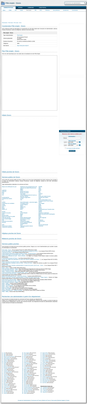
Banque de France (24, 191)
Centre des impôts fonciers (44, 196)
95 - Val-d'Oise (44, 382)
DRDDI (21, 208)
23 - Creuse (4, 377)
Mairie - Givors (5, 267)
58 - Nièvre (24, 380)
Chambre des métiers (43, 197)
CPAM (10, 10)
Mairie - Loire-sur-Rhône (7, 285)
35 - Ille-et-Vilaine (25, 352)
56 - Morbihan (25, 377)
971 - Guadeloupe (44, 387)
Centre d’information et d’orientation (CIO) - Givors (13, 254)
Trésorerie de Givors (6, 252)
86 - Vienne (43, 371)
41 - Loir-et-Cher (25, 360)
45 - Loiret (24, 364)
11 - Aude (4, 364)
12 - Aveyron (4, 365)
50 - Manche (24, 370)
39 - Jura (24, 357)
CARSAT (40, 193)
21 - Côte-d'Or (5, 375)
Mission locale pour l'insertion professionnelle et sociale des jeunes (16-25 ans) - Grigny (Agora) (24, 277)
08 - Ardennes (5, 361)
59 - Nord (24, 381)
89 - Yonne (43, 375)
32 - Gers (4, 390)
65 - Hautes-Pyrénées (26, 388)
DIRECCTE (22, 207)
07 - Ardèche (4, 360)
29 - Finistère (4, 384)
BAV (39, 191)
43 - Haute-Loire (25, 362)
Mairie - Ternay (5, 286)
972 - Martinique (44, 388)
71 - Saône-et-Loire (45, 354)
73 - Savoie (43, 356)
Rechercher (72, 151)
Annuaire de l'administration (24, 400)
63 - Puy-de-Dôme (26, 386)
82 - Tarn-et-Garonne (45, 367)
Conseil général (5, 197)
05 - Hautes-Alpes (5, 357)
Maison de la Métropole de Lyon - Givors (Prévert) (13, 255)
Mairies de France (46, 400)
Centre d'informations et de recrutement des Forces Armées (45, 200)
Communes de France (36, 400)
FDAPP (3, 211)
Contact (67, 400)
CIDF (39, 198)
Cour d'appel (41, 203)
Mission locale (5, 215)
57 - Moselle (24, 379)
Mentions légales (61, 400)
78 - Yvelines (43, 362)
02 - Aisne (4, 354)
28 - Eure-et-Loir (5, 383)
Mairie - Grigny (5, 283)
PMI (35, 10)
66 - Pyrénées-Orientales (27, 389)
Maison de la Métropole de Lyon (9, 186)
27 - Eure (4, 382)
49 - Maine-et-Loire (26, 369)
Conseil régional (24, 204)
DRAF (3, 208)
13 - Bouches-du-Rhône (7, 367)
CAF (16, 10)
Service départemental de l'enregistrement (26, 223)
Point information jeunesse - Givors (10, 270)
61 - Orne (24, 383)
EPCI (41, 10)
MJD (21, 215)
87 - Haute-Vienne (44, 373)
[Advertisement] (43, 16)
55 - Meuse (24, 376)
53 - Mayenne (25, 374)
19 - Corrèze (4, 374)
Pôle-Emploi (28, 10)
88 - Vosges (43, 374)
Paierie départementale (25, 217)
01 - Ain (3, 352)
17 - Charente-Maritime (7, 371)
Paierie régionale (42, 217)
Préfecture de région (24, 221)
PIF (39, 218)
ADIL (39, 188)
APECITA (4, 191)
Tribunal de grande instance (26, 226)
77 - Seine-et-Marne (45, 361)
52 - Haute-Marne (25, 373)
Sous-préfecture (56, 10)
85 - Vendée (43, 370)
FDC (21, 211)
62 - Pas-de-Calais (26, 384)
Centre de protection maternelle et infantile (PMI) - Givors (15, 272)
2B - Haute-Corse (5, 387)
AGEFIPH (4, 190)
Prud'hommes (41, 221)
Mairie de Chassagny (7, 288)
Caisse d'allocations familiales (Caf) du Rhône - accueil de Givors (17, 263)
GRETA (40, 211)
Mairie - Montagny (6, 284)
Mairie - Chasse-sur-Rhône (8, 271)
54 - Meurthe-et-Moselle (27, 375)
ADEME (40, 186)
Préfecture (47, 10)
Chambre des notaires (7, 198)
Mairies (20, 7)
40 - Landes (24, 358)
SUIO (21, 224)
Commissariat (75, 10)
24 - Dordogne (5, 379)
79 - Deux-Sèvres (44, 363)
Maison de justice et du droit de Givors (10, 261)
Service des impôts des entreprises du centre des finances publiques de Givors (20, 251)
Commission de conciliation (8, 203)
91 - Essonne (43, 377)
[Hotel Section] (29, 142)
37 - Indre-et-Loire (26, 355)
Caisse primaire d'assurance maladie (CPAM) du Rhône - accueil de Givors (19, 253)
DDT (3, 207)
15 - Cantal (4, 369)
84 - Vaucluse (43, 369)
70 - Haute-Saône (44, 352)
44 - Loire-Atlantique (26, 363)
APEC (39, 190)
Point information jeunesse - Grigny (10, 269)
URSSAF (22, 227)
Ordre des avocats (6, 217)
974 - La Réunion (44, 390)
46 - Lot (23, 365)
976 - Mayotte (43, 392)
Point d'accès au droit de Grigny (9, 279)
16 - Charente (5, 370)
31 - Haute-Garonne (6, 389)
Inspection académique (43, 213)
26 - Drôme (4, 381)
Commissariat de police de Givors (9, 258)
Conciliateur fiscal (24, 203)
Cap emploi (22, 193)
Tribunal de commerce (7, 227)
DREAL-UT (4, 209)
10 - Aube (4, 363)
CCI (3, 195)
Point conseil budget (6, 218)
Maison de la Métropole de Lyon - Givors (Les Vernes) (14, 276)
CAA (39, 192)
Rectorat (4, 222)
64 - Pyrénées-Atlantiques (27, 387)
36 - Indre (24, 354)
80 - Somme (43, 364)
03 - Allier (4, 355)
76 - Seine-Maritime (45, 360)
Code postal (42, 7)
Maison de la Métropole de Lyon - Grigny (11, 280)
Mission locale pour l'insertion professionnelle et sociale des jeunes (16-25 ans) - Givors (22, 265)
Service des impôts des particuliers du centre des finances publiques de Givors (20, 259)
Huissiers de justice (6, 213)
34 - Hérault (4, 393)
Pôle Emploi (20, 35)
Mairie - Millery (5, 291)
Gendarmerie (66, 10)
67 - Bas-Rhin (25, 390)
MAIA (3, 214)
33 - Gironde (4, 392)
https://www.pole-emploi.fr (23, 45)
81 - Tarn (42, 365)
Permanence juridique (25, 218)
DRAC (39, 207)
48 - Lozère (24, 368)
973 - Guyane (43, 389)
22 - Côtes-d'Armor (6, 376)
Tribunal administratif (43, 224)
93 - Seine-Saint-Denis (45, 380)
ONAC (39, 216)
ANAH (21, 190)
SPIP (3, 224)
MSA (39, 215)
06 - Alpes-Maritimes (6, 358)
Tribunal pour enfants (7, 226)
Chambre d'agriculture (25, 197)
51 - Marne (24, 371)
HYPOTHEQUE (23, 213)
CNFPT (40, 202)
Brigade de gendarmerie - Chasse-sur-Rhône (12, 290)
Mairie (4, 10)
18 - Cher (4, 373)
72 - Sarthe (43, 355)
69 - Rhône (24, 393)
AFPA (39, 189)
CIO (21, 199)
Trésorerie (40, 226)
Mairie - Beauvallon (6, 289)
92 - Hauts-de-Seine (45, 379)
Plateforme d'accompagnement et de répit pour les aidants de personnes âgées (28, 188)
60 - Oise (24, 382)
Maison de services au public (8, 216)
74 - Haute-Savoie (44, 357)
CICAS (21, 198)
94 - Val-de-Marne (44, 381)
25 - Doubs (4, 380)
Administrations (8, 7)
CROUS (4, 205)
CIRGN (3, 202)
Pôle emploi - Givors (6, 250)
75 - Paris (43, 358)
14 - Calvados (5, 368)
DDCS (21, 205)
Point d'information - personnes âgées (28, 202)
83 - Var (42, 368)
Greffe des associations (7, 221)
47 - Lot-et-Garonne (26, 367)
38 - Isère (24, 356)
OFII (21, 216)
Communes (31, 7)
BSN (3, 192)
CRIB (39, 204)
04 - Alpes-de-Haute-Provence (8, 356)
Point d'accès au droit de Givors (9, 273)
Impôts (21, 10)
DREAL (40, 208)
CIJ (2, 199)
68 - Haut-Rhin (25, 392)
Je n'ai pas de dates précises (73, 148)
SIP (39, 223)
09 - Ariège (4, 362)
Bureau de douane (24, 192)
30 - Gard (4, 388)
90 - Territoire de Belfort (45, 376)
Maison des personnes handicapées (46, 214)
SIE (39, 222)
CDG (39, 195)
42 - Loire (24, 361)
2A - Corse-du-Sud (6, 386)
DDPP (39, 205)
